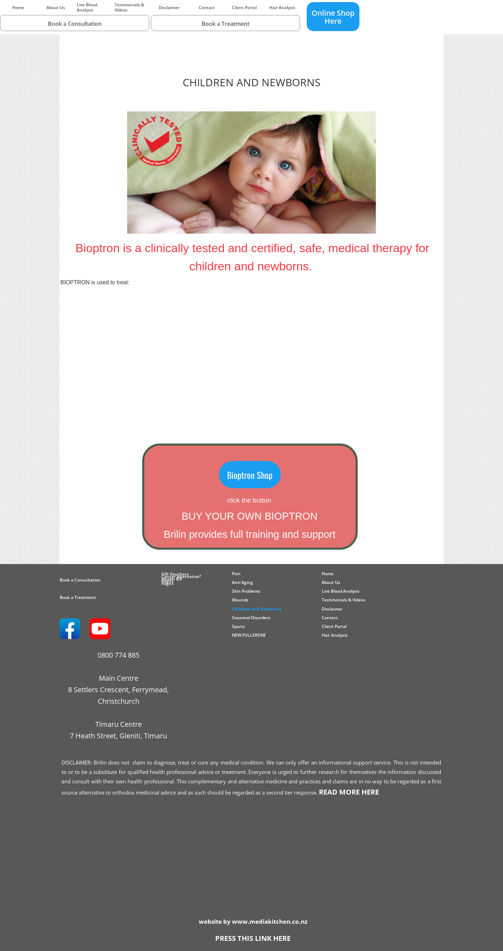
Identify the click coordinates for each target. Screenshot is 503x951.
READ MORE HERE (349, 792)
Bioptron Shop (249, 474)
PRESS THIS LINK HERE (253, 938)
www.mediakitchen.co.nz (269, 921)
